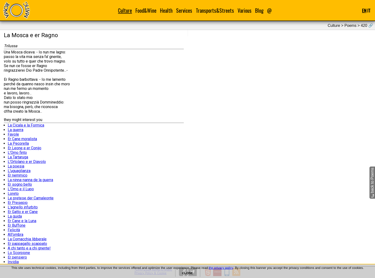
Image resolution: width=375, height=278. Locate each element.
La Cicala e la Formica (26, 125)
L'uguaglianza (19, 170)
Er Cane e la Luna (22, 221)
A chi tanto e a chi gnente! (29, 248)
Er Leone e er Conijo (24, 148)
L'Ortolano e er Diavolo (27, 161)
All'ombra (15, 234)
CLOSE (187, 273)
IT (368, 10)
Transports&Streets (215, 10)
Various (245, 10)
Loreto (13, 193)
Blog (259, 10)
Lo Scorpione (19, 252)
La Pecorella (18, 143)
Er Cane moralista (22, 139)
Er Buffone (16, 225)
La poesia (16, 166)
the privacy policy (221, 268)
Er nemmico (17, 175)
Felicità (14, 230)
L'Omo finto (17, 152)
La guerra (15, 129)
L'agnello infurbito (23, 207)
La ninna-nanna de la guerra (30, 180)
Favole (13, 134)
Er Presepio (18, 202)
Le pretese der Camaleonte (31, 198)
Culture (125, 10)
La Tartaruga (18, 157)
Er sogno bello (20, 184)
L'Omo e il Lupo (21, 189)
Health (166, 10)
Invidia (13, 262)
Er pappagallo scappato (27, 243)
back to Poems (372, 182)
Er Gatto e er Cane (23, 211)
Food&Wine (145, 10)
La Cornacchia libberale (27, 239)
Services (184, 10)
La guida (15, 216)
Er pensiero (17, 257)
